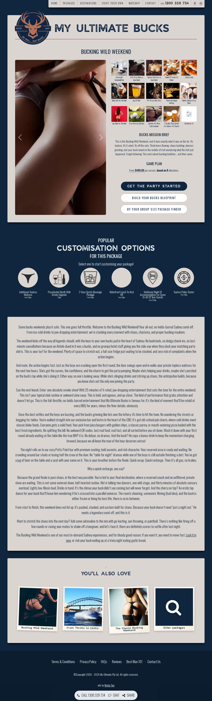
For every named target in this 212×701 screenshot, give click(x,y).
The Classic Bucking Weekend (128, 610)
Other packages (174, 608)
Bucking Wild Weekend (37, 609)
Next (100, 137)
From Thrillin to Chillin (83, 608)
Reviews (117, 661)
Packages (69, 3)
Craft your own (112, 3)
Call (175, 3)
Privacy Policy (88, 661)
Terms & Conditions (63, 661)
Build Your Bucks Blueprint (154, 198)
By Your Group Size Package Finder (154, 209)
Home (54, 3)
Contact (150, 3)
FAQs (104, 661)
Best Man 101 (134, 661)
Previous (21, 137)
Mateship (134, 3)
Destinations (88, 3)
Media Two (109, 685)
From (137, 170)
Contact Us (154, 661)
